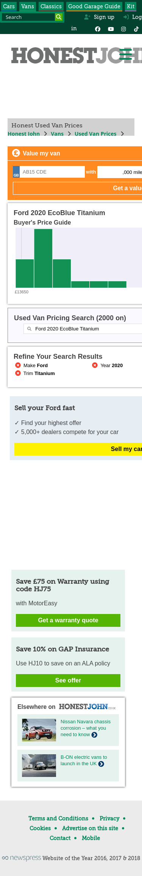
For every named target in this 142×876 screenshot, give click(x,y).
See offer (68, 680)
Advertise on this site (90, 828)
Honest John (24, 133)
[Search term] (32, 17)
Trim (34, 373)
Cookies (40, 828)
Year (107, 365)
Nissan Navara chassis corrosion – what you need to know (86, 728)
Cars (9, 6)
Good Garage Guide (94, 6)
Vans (27, 6)
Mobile (91, 838)
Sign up (99, 17)
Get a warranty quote (68, 620)
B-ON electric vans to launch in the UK (84, 760)
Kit (130, 6)
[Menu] (125, 54)
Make (31, 365)
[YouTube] (110, 28)
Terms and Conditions (58, 819)
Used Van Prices (96, 133)
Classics (51, 6)
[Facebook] (97, 28)
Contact (60, 838)
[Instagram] (123, 28)
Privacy (109, 819)
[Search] (58, 17)
